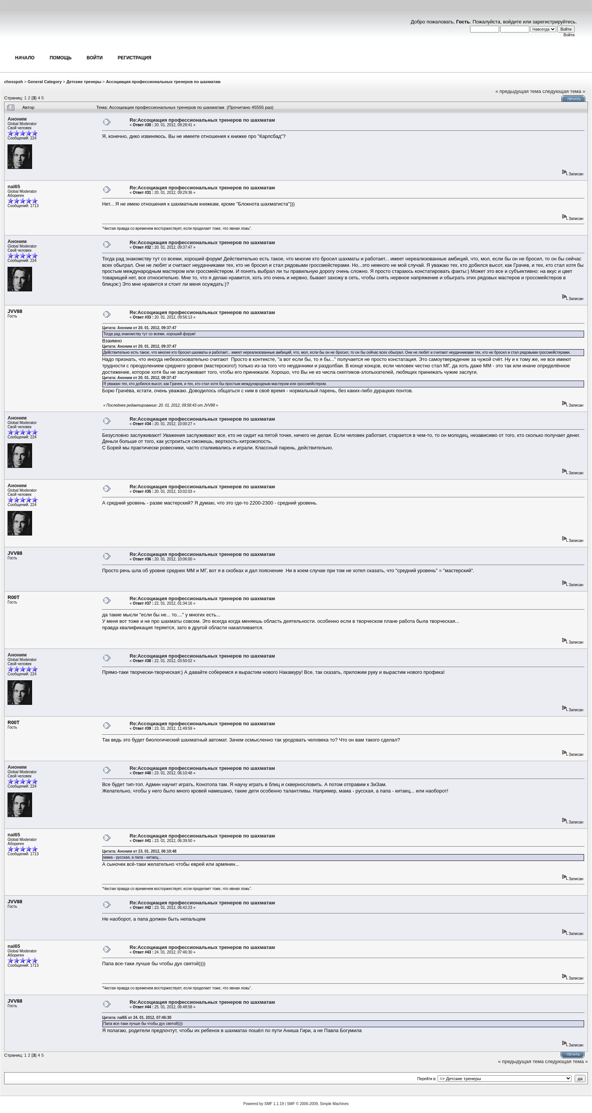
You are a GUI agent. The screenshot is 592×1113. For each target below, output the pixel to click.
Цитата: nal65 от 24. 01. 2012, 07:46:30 (136, 1017)
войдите (512, 22)
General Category (45, 81)
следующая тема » (564, 91)
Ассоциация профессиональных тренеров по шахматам (163, 81)
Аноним (17, 119)
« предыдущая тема (518, 91)
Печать (574, 99)
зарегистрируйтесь (554, 22)
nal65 (14, 186)
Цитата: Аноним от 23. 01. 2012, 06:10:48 (139, 851)
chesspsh (13, 81)
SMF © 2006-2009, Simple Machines (318, 1104)
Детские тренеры (83, 81)
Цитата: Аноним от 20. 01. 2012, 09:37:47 (139, 328)
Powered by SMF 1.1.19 (264, 1104)
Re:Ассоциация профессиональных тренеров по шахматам (202, 120)
